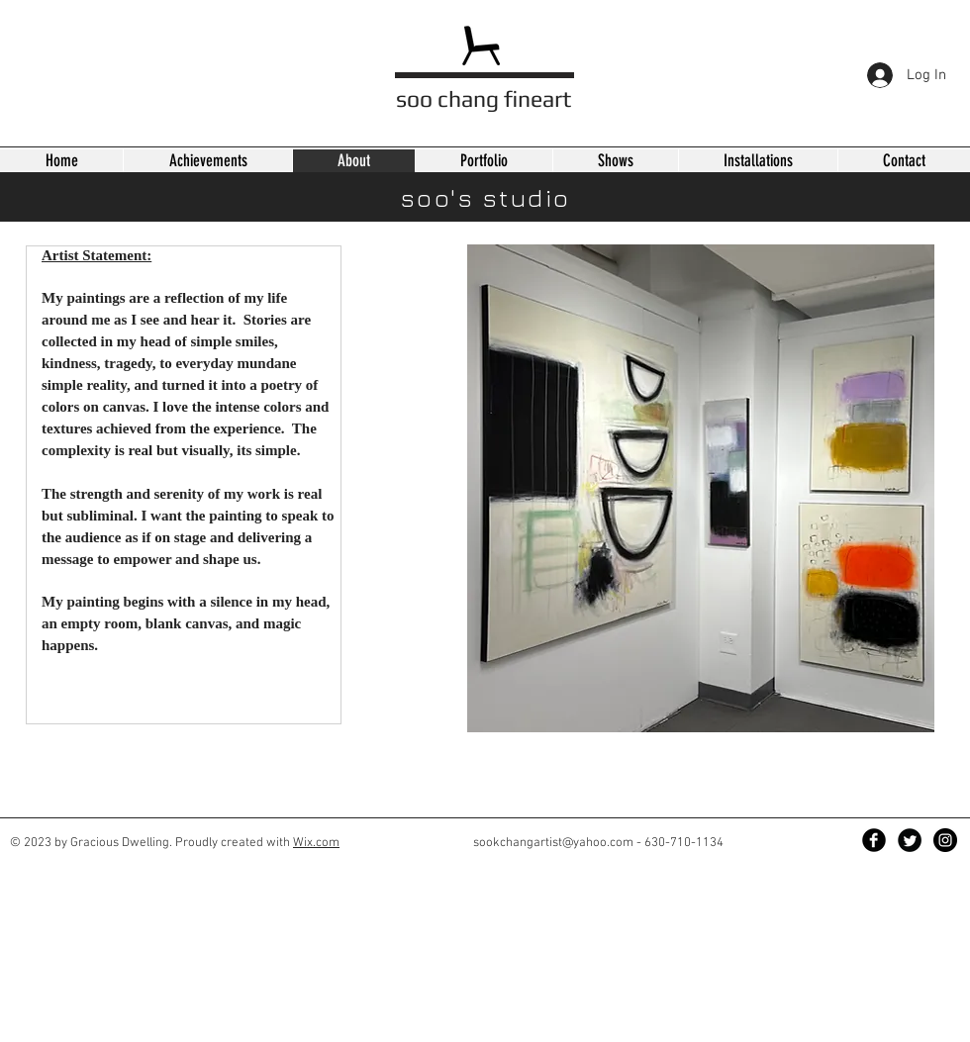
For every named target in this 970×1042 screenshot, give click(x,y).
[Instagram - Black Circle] (945, 840)
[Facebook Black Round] (874, 840)
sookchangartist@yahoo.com (553, 843)
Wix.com (316, 843)
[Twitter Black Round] (910, 840)
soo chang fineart (483, 98)
